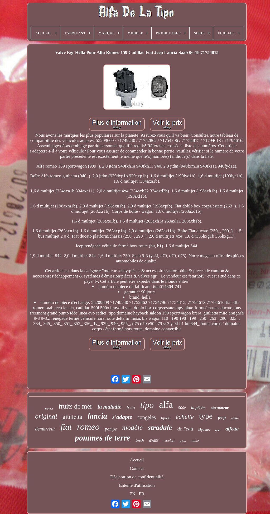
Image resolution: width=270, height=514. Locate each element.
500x (182, 408)
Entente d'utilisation (137, 485)
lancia (97, 416)
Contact (137, 468)
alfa (166, 405)
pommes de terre (102, 437)
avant (153, 440)
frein (131, 407)
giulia (235, 418)
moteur (49, 408)
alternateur (220, 408)
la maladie (109, 407)
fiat (66, 427)
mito (195, 440)
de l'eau (185, 429)
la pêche (198, 407)
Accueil (137, 459)
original (46, 416)
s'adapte (122, 417)
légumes (204, 430)
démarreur (45, 429)
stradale (160, 427)
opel (217, 430)
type (206, 415)
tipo (147, 405)
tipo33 (166, 418)
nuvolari (169, 440)
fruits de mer (75, 406)
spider (183, 441)
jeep (222, 417)
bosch (140, 440)
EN (132, 493)
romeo (88, 427)
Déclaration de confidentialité (136, 476)
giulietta (72, 417)
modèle (132, 428)
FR (141, 493)
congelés (146, 417)
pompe (111, 429)
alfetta (232, 429)
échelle (185, 416)
